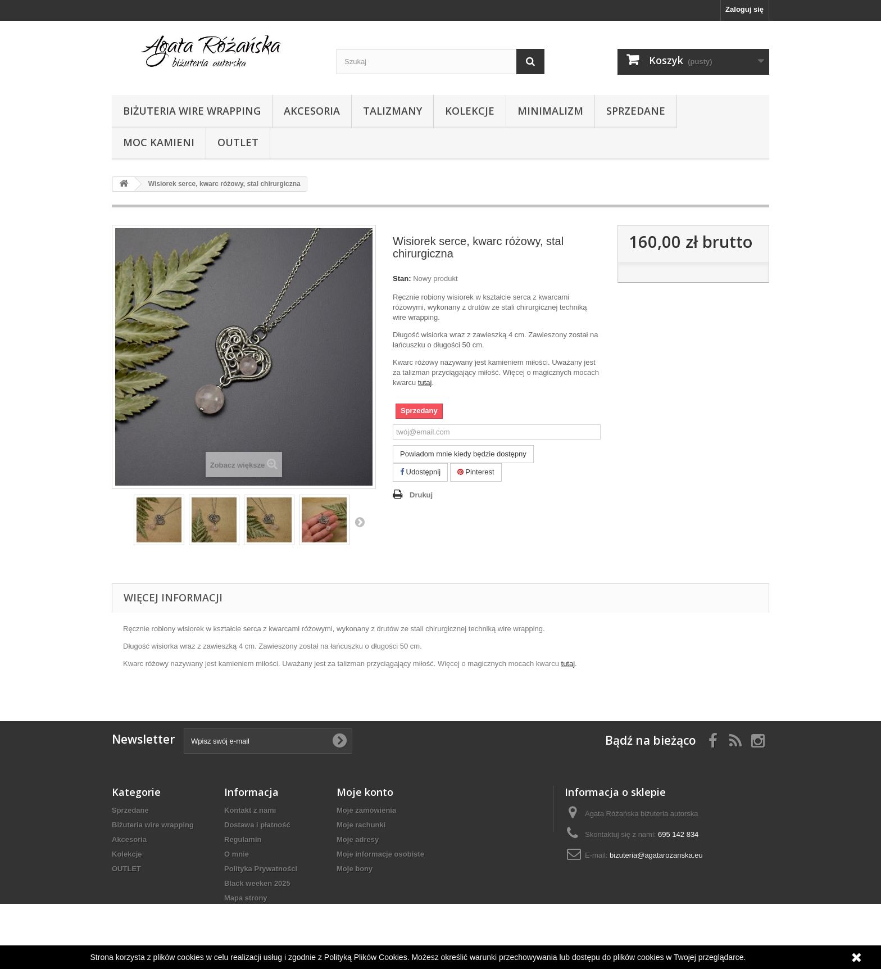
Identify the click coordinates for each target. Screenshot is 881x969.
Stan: (402, 278)
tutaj (425, 382)
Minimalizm (550, 110)
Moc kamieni (158, 142)
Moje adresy (358, 839)
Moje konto (365, 792)
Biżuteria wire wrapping (192, 110)
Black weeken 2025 (257, 883)
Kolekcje (469, 110)
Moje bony (355, 868)
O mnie (236, 854)
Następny (359, 521)
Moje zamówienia (366, 810)
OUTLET (237, 142)
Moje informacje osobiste (380, 854)
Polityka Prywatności (260, 868)
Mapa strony (245, 898)
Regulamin (242, 839)
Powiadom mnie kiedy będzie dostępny (463, 454)
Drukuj (421, 495)
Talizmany (392, 110)
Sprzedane (635, 110)
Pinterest (475, 472)
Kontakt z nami (250, 810)
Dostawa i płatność (257, 825)
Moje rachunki (361, 825)
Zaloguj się (744, 9)
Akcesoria (312, 110)
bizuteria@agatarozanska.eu (656, 855)
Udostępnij (420, 472)
